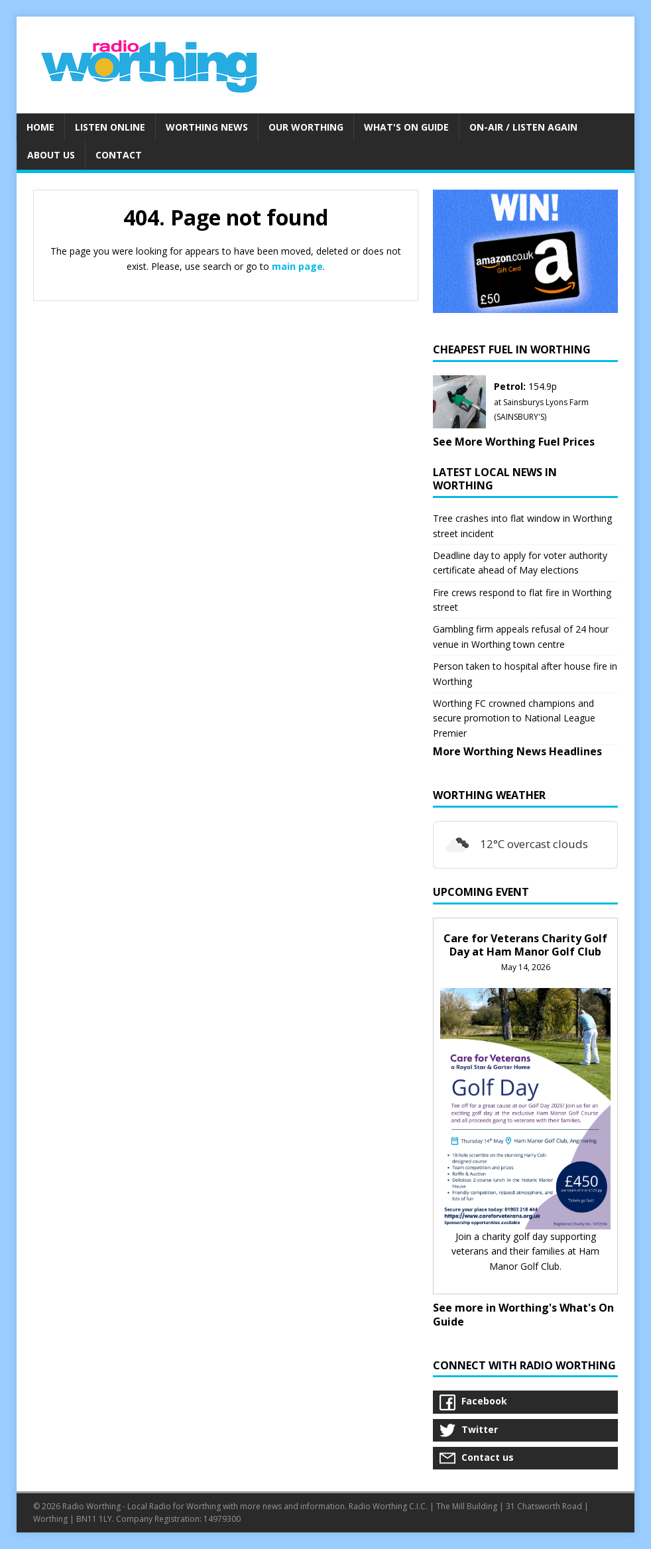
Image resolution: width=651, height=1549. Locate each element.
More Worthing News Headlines (517, 751)
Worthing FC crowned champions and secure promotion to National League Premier (514, 718)
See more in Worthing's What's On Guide (523, 1314)
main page (297, 266)
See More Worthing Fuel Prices (514, 441)
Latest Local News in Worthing (495, 479)
